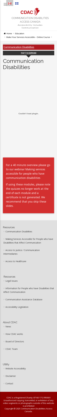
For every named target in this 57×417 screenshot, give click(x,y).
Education (19, 33)
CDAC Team (11, 349)
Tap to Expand (28, 53)
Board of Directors (14, 341)
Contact (9, 383)
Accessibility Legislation (16, 306)
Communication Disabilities (19, 47)
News (8, 326)
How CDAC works (14, 334)
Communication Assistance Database (23, 299)
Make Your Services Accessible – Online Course (28, 37)
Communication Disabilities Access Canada (30, 20)
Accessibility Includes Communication (30, 26)
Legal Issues (11, 280)
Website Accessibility (15, 368)
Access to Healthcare (15, 261)
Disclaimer (10, 376)
